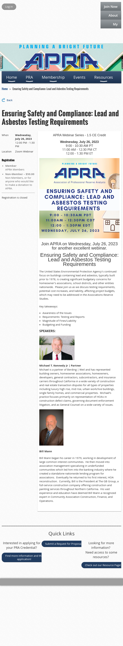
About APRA (113, 16)
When (5, 135)
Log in (9, 6)
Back (10, 100)
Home (5, 89)
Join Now (111, 6)
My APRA (113, 25)
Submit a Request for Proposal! (64, 543)
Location (7, 151)
